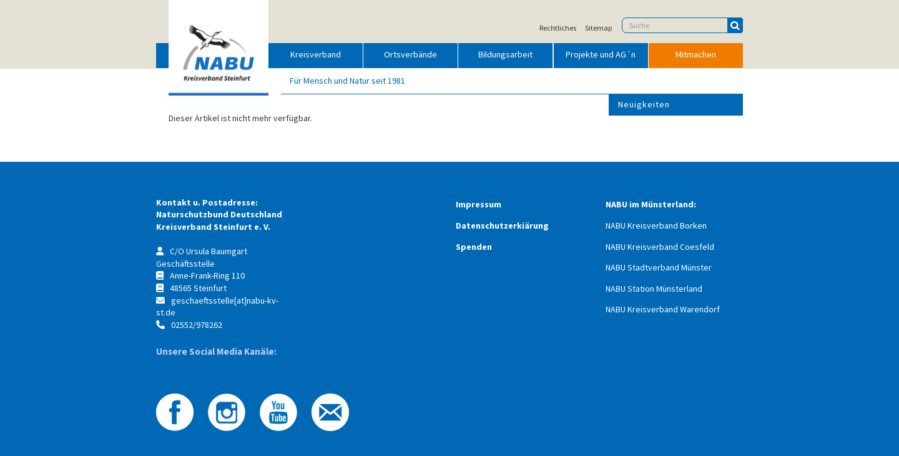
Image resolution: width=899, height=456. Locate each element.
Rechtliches (557, 28)
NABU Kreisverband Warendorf (663, 309)
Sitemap (598, 28)
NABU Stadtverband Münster (659, 267)
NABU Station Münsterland (654, 288)
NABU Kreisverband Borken (656, 225)
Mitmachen (695, 54)
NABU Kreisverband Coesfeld (660, 246)
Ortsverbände (410, 54)
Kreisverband (315, 54)
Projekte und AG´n (601, 54)
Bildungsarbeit (505, 54)
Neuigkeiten (644, 104)
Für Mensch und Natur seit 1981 (347, 80)
